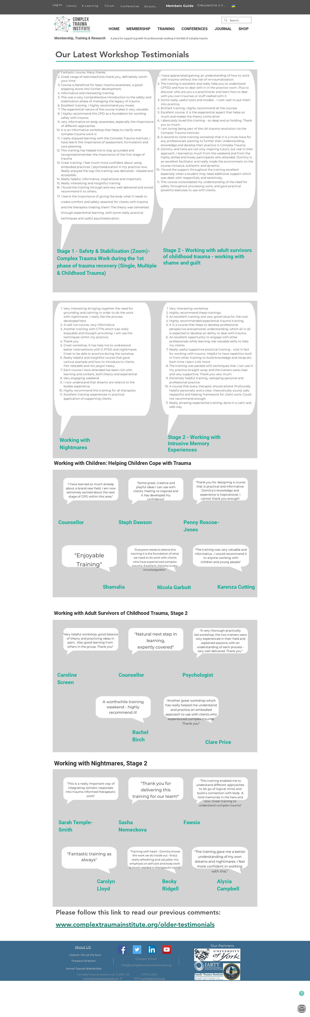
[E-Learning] (90, 5)
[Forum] (110, 5)
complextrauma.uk (153, 978)
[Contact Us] (302, 1009)
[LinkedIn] (152, 949)
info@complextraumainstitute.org (146, 965)
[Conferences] (130, 6)
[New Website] (301, 993)
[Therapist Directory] (83, 961)
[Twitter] (137, 949)
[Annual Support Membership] (83, 968)
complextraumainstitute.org (101, 978)
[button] (233, 6)
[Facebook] (122, 949)
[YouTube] (166, 949)
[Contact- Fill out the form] (85, 955)
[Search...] (236, 20)
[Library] (72, 5)
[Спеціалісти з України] (212, 5)
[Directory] (151, 6)
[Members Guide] (179, 5)
